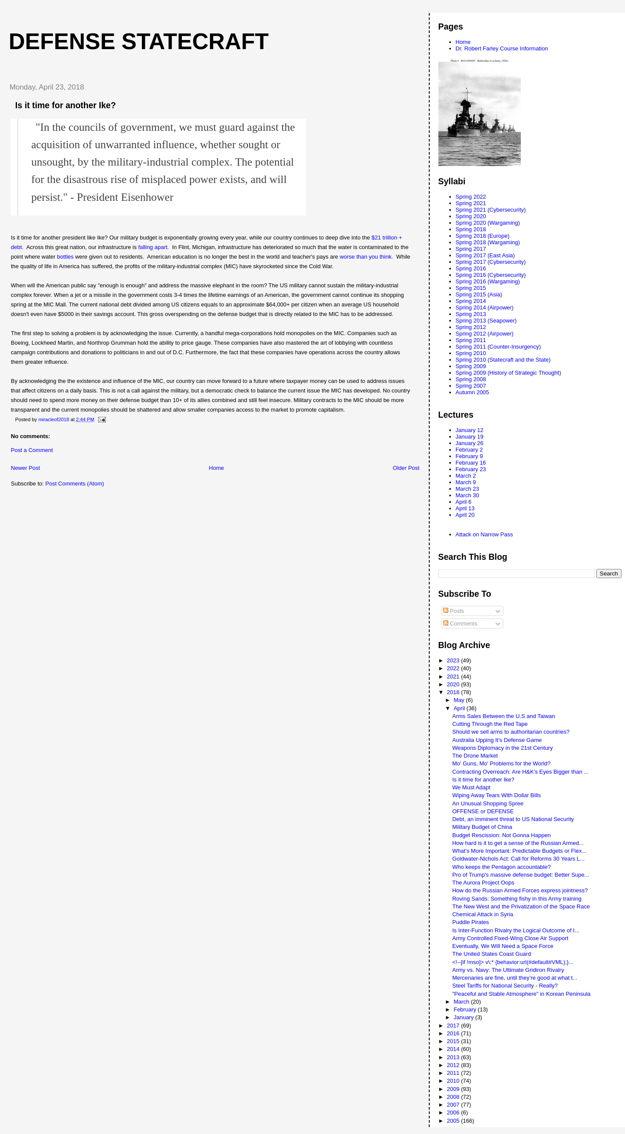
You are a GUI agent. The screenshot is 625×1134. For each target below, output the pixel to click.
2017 (454, 1025)
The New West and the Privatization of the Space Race (521, 906)
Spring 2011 (471, 340)
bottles (65, 256)
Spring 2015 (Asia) (479, 294)
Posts (453, 611)
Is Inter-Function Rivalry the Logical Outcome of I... (515, 930)
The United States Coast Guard (491, 954)
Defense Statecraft (139, 41)
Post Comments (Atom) (75, 483)
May (460, 700)
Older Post (406, 468)
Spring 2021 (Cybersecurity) (491, 209)
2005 (454, 1120)
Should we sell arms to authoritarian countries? (510, 731)
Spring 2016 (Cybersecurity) (491, 275)
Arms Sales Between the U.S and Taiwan (503, 716)
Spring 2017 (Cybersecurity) (491, 262)
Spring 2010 (471, 353)
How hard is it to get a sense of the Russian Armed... (518, 843)
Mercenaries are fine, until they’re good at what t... (514, 977)
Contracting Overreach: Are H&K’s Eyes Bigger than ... (520, 771)
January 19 (470, 436)
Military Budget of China (482, 827)
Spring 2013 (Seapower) (486, 320)
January (464, 1017)
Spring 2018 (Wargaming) (488, 242)
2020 (454, 684)
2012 (454, 1065)
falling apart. (154, 247)
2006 (454, 1112)
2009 (454, 1089)
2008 (454, 1097)
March (462, 1001)
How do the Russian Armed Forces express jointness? (520, 890)
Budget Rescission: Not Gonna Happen (501, 835)
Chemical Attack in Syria (482, 914)
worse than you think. (367, 256)
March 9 (466, 482)
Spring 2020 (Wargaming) (488, 222)
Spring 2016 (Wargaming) (488, 281)
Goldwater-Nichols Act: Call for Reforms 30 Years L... (518, 858)
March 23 (467, 489)
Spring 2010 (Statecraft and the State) (503, 359)
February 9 (469, 456)
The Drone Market (475, 755)
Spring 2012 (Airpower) (485, 333)
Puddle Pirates (470, 922)
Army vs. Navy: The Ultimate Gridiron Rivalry (508, 970)
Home (216, 468)
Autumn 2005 (472, 392)
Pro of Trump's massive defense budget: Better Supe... (520, 874)
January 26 (470, 443)
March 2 (466, 475)
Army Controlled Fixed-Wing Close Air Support (510, 938)
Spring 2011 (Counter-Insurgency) (498, 346)
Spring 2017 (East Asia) (485, 255)
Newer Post (25, 468)
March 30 (467, 495)
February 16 (471, 462)
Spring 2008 (471, 379)
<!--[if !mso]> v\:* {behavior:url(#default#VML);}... (512, 962)
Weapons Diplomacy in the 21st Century (502, 748)
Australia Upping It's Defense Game (497, 740)
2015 (454, 1041)
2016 (454, 1033)
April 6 (464, 502)
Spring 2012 (471, 327)
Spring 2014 (471, 301)
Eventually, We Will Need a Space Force (502, 946)
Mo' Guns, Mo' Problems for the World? (501, 763)
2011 (454, 1073)
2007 (454, 1104)
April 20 (465, 515)
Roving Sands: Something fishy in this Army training (517, 898)
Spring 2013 (471, 314)
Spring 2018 (471, 229)
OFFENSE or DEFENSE (483, 811)
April (460, 708)
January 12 (470, 430)
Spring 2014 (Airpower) (485, 307)
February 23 (471, 469)
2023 (454, 660)
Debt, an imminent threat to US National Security (513, 819)
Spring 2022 (471, 196)
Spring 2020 (471, 216)
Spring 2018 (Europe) (483, 236)
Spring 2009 (471, 366)
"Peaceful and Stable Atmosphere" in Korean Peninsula (521, 994)
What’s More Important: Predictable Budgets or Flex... (519, 851)
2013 (454, 1057)
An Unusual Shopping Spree (487, 803)
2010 (454, 1080)
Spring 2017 (471, 249)
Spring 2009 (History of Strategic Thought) (508, 372)
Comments (460, 623)
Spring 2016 (471, 268)
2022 (454, 668)
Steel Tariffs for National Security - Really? (505, 985)
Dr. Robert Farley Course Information (502, 48)
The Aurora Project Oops (483, 882)
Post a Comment (32, 450)
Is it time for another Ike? (483, 779)
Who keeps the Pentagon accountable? (501, 867)
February (466, 1009)
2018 (454, 692)
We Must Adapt (471, 787)
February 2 (469, 449)
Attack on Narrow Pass (484, 534)
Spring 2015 (471, 288)
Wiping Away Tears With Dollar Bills (496, 795)
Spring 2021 (471, 203)
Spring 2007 (471, 385)
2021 (454, 676)
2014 (454, 1049)
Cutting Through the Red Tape (490, 724)
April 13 (465, 508)
